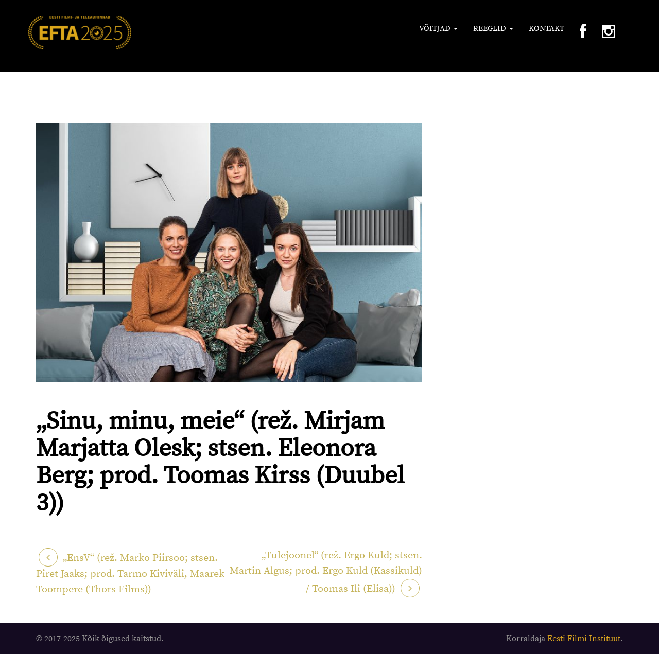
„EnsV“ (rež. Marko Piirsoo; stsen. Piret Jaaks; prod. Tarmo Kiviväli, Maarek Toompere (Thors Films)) (130, 574)
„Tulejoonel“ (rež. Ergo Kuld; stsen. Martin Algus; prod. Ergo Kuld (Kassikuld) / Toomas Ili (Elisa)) (326, 572)
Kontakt (546, 28)
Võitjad (438, 28)
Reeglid (493, 28)
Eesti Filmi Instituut (583, 638)
